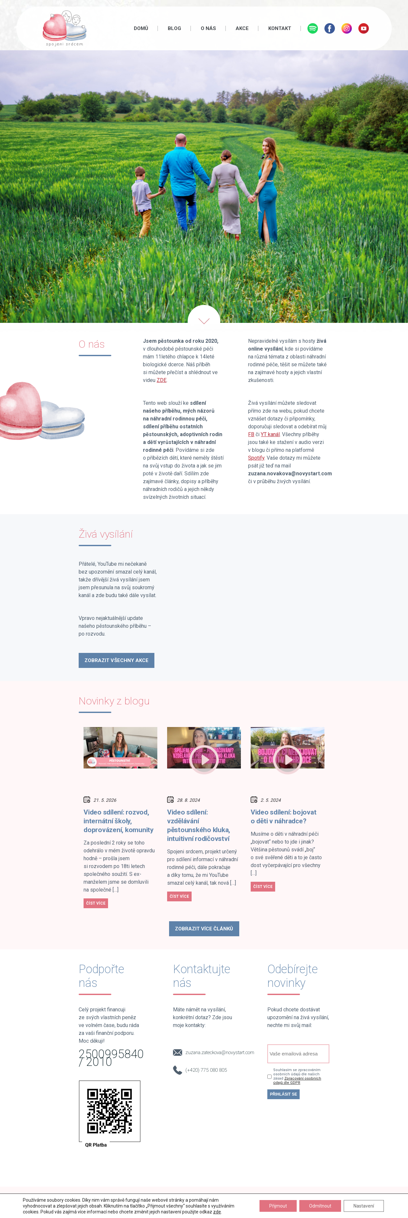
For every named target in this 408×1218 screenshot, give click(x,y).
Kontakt (279, 28)
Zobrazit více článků (204, 929)
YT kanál (270, 434)
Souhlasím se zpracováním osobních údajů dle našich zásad (297, 1076)
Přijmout (278, 1206)
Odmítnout (320, 1206)
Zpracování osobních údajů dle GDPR (297, 1080)
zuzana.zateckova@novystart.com (219, 1052)
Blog (174, 28)
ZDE (161, 380)
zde (217, 1211)
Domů (141, 28)
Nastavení (363, 1206)
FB (251, 434)
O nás (208, 28)
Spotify (256, 458)
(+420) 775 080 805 (206, 1070)
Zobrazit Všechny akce (117, 660)
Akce (242, 28)
